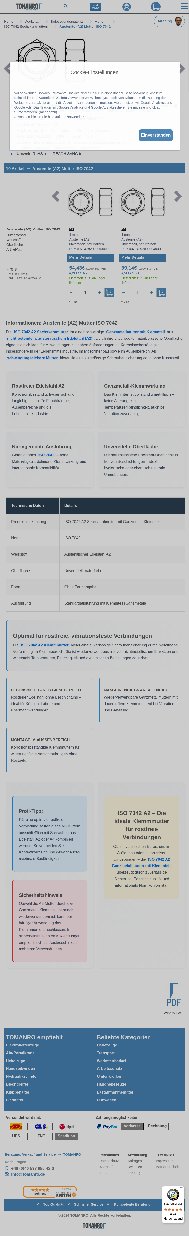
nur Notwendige (72, 117)
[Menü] (181, 1189)
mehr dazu (48, 112)
